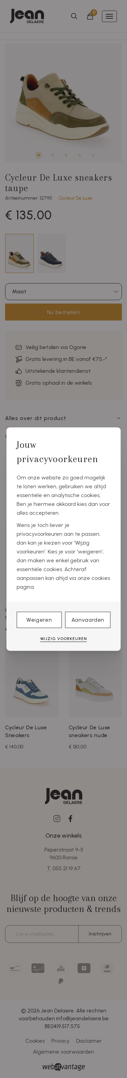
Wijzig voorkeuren (63, 638)
